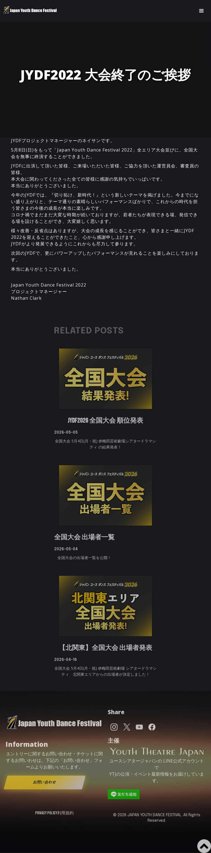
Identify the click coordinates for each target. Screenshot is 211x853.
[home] (30, 11)
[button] (201, 11)
